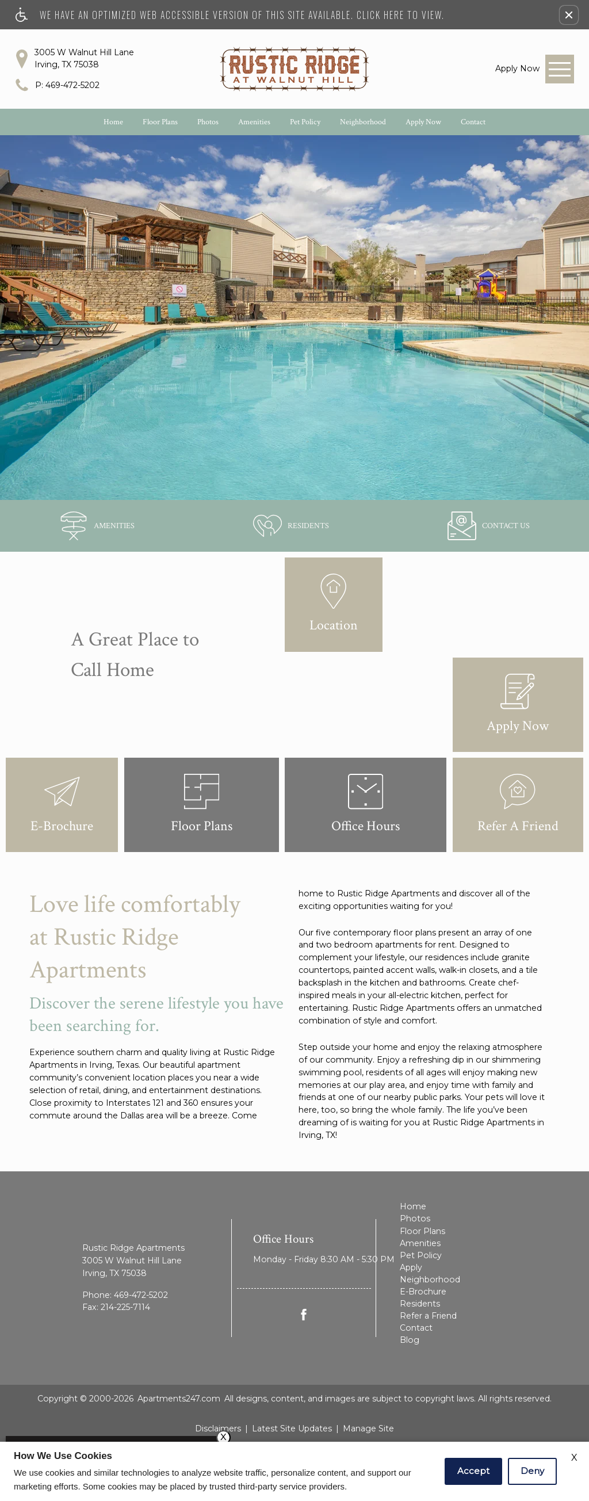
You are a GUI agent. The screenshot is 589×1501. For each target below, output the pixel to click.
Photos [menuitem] (415, 1218)
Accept (473, 1470)
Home (113, 122)
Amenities (254, 122)
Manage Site (368, 1428)
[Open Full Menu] (559, 69)
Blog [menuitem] (409, 1340)
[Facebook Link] (303, 1314)
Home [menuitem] (413, 1206)
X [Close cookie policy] (574, 1457)
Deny (532, 1470)
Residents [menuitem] (420, 1303)
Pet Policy (305, 122)
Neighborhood (363, 122)
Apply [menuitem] (411, 1267)
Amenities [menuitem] (420, 1243)
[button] (569, 15)
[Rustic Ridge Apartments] (294, 69)
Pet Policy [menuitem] (421, 1255)
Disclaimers (218, 1428)
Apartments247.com (178, 1398)
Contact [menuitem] (416, 1328)
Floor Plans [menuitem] (422, 1231)
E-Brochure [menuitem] (423, 1291)
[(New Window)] (291, 526)
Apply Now (423, 122)
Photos (208, 122)
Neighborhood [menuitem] (430, 1279)
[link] (517, 68)
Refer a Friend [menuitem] (428, 1316)
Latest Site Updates (292, 1428)
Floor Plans (160, 122)
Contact (473, 122)
